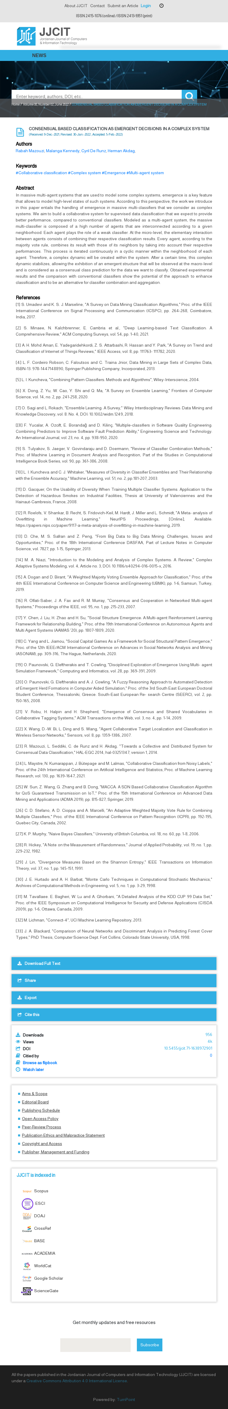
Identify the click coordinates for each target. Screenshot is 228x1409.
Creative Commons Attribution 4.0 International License (76, 1380)
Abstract (25, 188)
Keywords (26, 166)
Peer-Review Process (41, 1127)
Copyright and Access (42, 1143)
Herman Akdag (121, 150)
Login (146, 5)
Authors (24, 144)
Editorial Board (35, 1102)
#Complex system (84, 172)
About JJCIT (76, 5)
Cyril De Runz (93, 150)
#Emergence (114, 172)
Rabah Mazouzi (30, 150)
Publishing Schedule (41, 1110)
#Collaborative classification (41, 172)
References (28, 298)
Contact (97, 5)
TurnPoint (126, 1399)
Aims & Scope (35, 1093)
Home (16, 104)
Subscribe (149, 1344)
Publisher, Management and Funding (55, 1151)
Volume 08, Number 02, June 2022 (46, 104)
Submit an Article (122, 5)
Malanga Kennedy (63, 150)
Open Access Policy (40, 1118)
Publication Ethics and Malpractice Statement (63, 1135)
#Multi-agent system (145, 172)
